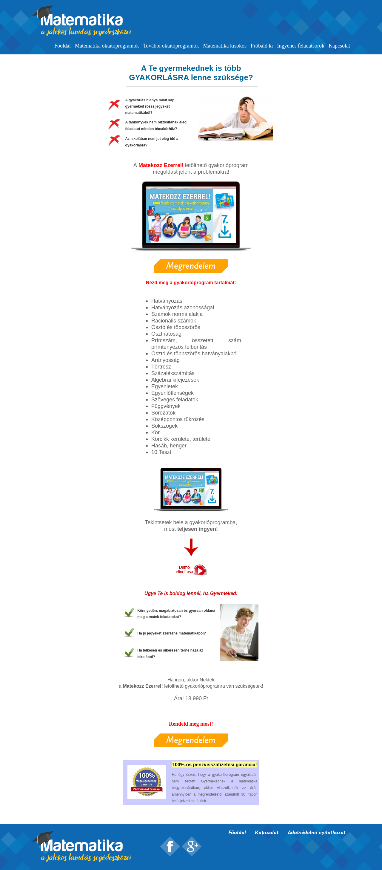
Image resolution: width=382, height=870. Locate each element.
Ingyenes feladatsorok (300, 46)
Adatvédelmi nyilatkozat (317, 832)
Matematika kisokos (225, 46)
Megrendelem (191, 265)
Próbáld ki (262, 46)
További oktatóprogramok (171, 46)
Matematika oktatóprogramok (107, 46)
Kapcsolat (339, 46)
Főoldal (62, 46)
